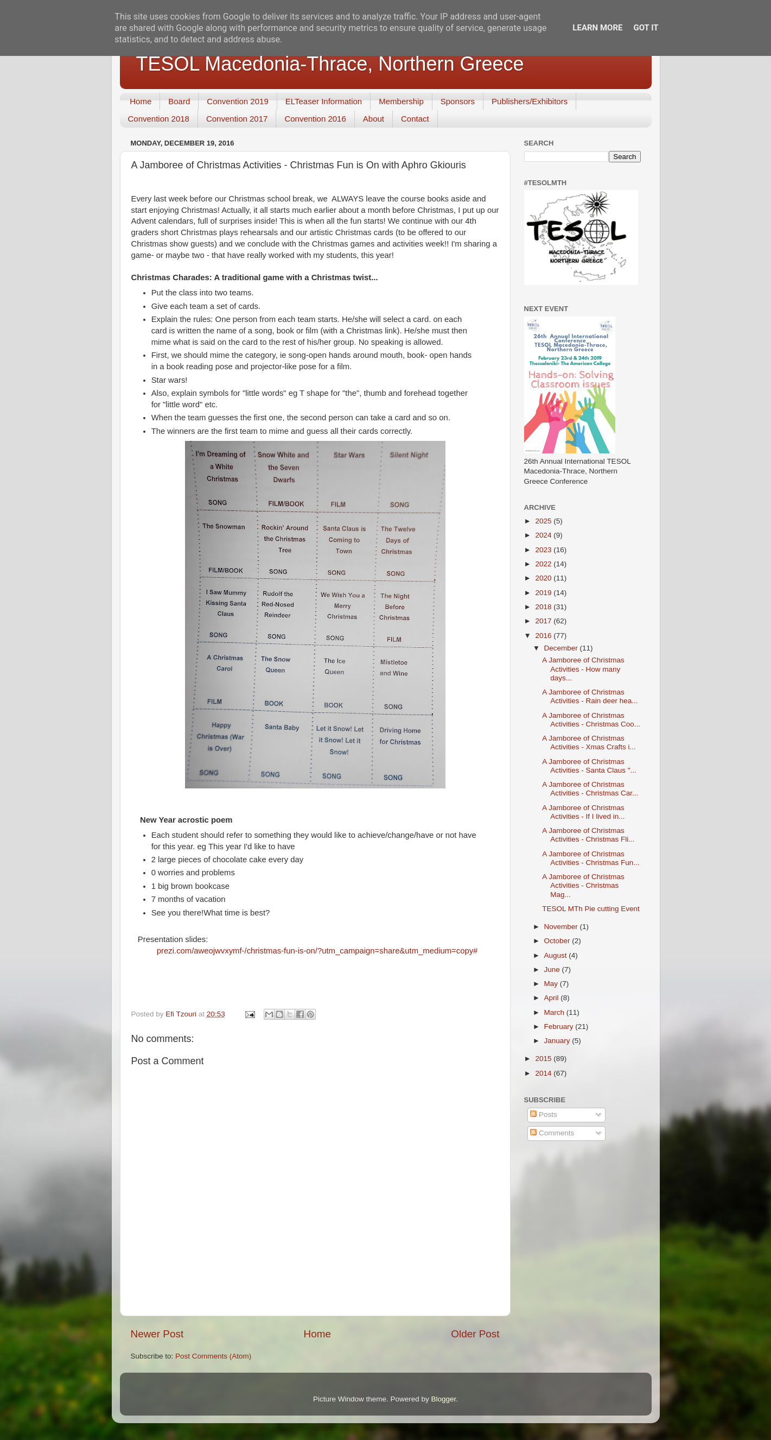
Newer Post (157, 1334)
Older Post (475, 1334)
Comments (552, 1133)
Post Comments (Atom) (213, 1356)
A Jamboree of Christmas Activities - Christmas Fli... (588, 834)
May (552, 984)
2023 (544, 550)
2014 (544, 1073)
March (555, 1012)
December (562, 648)
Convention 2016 (315, 118)
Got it (645, 28)
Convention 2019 (237, 101)
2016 (544, 635)
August (556, 955)
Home (140, 101)
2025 (544, 521)
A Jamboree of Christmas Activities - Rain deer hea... (590, 696)
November (562, 927)
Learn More (597, 28)
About (373, 118)
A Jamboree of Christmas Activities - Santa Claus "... (589, 765)
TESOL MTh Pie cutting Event (591, 909)
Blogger (443, 1399)
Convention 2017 (236, 118)
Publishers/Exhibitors (530, 101)
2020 (544, 578)
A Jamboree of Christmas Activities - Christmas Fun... (590, 858)
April (552, 998)
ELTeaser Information (323, 101)
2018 (544, 607)
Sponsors (458, 101)
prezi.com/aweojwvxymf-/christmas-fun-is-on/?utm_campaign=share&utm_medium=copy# (317, 950)
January (558, 1041)
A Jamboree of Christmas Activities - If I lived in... (583, 812)
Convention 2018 (158, 118)
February (560, 1026)
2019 (544, 593)
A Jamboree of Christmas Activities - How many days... (583, 668)
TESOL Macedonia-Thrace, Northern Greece (330, 64)
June (553, 969)
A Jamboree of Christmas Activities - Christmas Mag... (583, 885)
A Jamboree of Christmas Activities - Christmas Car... (590, 788)
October (558, 941)
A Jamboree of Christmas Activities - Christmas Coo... (591, 719)
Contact (415, 118)
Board (179, 101)
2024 (544, 535)
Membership (401, 101)
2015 (544, 1058)
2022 (544, 564)
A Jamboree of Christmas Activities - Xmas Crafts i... (589, 742)
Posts (543, 1114)
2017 (544, 621)
